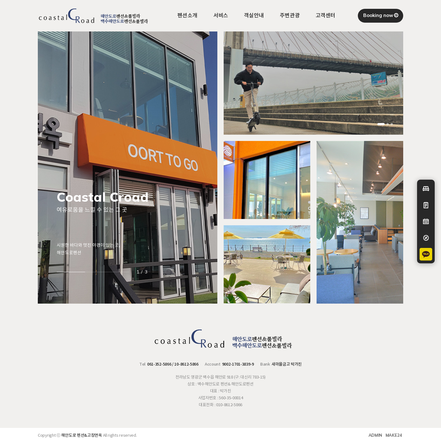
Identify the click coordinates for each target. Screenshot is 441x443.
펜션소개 (187, 16)
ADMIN (375, 435)
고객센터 (326, 16)
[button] (381, 124)
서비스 (220, 16)
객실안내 (254, 16)
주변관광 (290, 16)
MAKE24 (394, 435)
